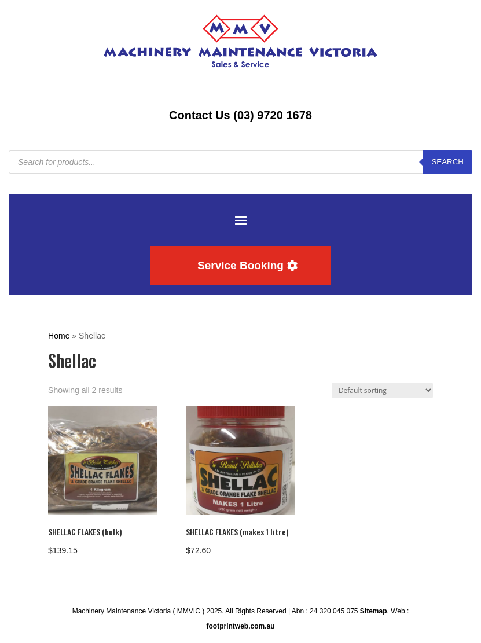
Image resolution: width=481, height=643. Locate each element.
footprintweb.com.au (240, 626)
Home (58, 335)
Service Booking (240, 265)
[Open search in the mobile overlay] (240, 162)
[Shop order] (382, 390)
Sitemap (373, 611)
